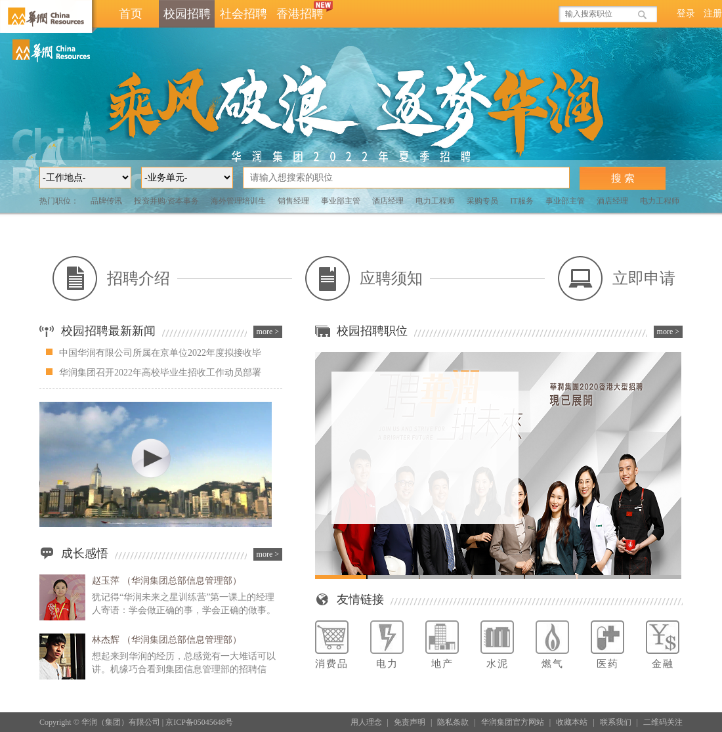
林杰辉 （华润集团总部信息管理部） (167, 640)
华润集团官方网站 (512, 722)
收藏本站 (571, 722)
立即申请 (616, 278)
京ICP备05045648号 (199, 722)
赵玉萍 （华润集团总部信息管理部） (167, 581)
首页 (130, 13)
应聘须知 (364, 278)
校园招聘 (187, 13)
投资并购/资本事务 (166, 200)
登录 (686, 13)
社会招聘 (243, 13)
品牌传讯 (106, 200)
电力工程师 (435, 200)
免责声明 (409, 722)
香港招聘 (302, 10)
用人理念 (366, 722)
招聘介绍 (111, 278)
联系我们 (615, 722)
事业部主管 (340, 200)
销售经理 (293, 200)
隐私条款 (453, 722)
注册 (713, 13)
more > (268, 331)
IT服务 (521, 200)
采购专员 (482, 200)
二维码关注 (663, 722)
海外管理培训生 (238, 200)
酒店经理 (388, 200)
